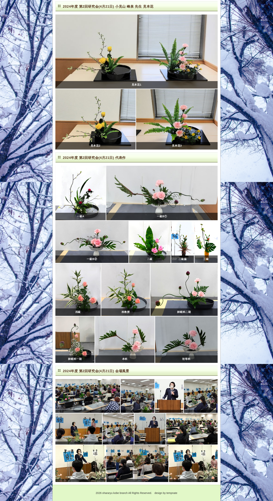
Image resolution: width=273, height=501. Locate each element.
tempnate (171, 492)
